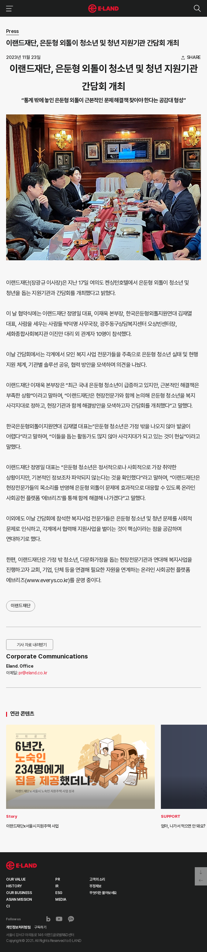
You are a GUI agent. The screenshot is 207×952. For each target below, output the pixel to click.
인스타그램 (38, 919)
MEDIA (60, 899)
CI (7, 906)
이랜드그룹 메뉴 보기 (8, 8)
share (194, 57)
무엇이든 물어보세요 (102, 893)
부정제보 (95, 886)
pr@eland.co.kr (33, 672)
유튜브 (59, 919)
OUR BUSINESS (19, 893)
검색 (197, 8)
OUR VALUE (16, 879)
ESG (58, 893)
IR (56, 886)
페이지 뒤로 (201, 880)
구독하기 (40, 927)
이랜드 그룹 (21, 865)
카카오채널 (71, 919)
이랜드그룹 (103, 8)
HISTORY (14, 886)
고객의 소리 (97, 879)
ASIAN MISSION (19, 899)
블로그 (48, 919)
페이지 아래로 (201, 871)
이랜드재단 (21, 605)
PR (57, 879)
